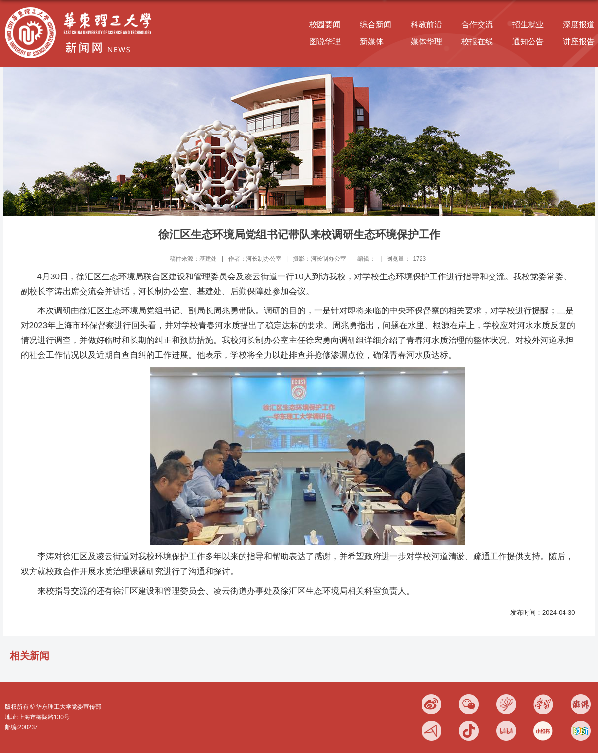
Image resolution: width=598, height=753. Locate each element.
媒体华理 (426, 41)
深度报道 (579, 24)
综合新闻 (375, 24)
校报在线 (477, 41)
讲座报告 (579, 41)
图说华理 (325, 41)
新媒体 (372, 41)
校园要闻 (325, 24)
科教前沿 (426, 24)
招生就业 (528, 24)
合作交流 (477, 24)
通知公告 (528, 41)
